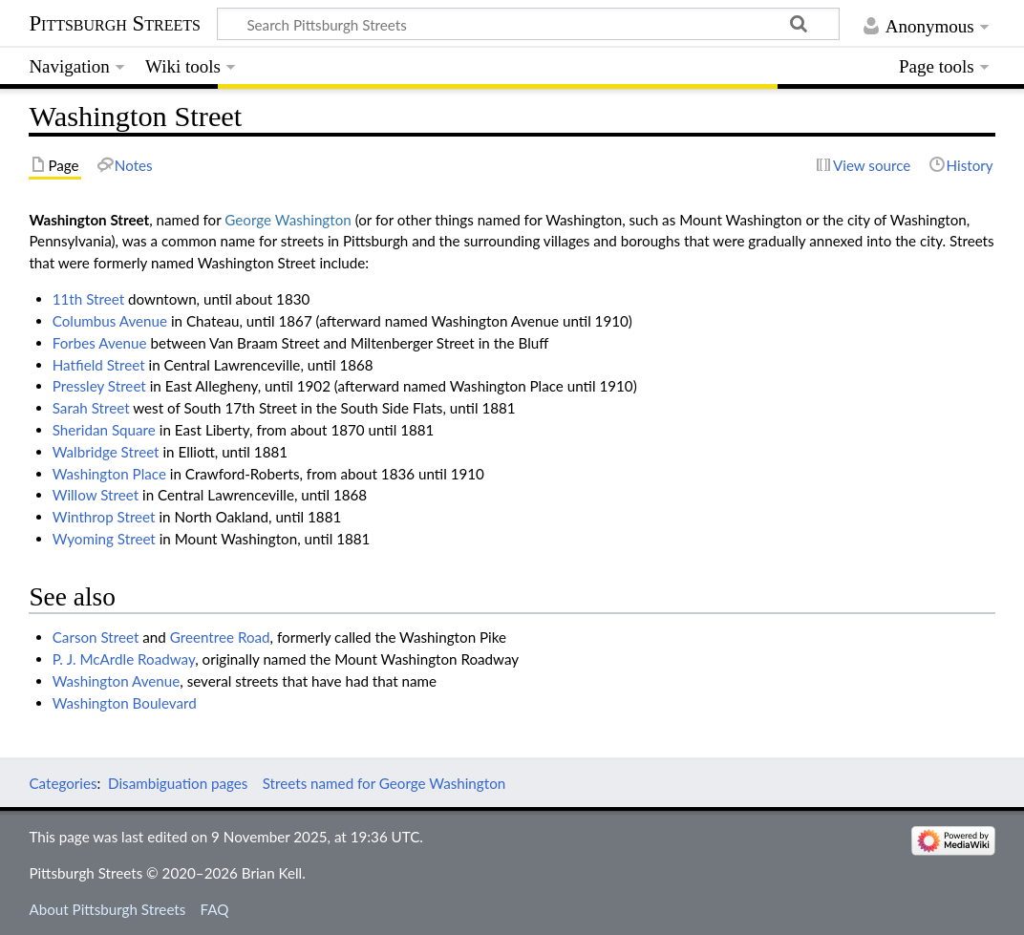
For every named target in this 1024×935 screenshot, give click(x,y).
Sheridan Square (104, 429)
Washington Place (109, 473)
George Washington (287, 219)
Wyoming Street (104, 538)
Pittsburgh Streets (115, 23)
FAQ (215, 909)
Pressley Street (99, 385)
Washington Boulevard (125, 703)
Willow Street (96, 494)
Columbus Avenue (110, 320)
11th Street (88, 299)
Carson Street (96, 637)
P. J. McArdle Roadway (124, 659)
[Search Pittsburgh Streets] (528, 24)
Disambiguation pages (177, 783)
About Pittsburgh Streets (107, 909)
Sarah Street (91, 407)
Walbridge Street (106, 451)
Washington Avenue (117, 681)
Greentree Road (220, 637)
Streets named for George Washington (384, 783)
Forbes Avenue (100, 342)
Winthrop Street (104, 516)
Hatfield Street (99, 364)
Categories (62, 783)
